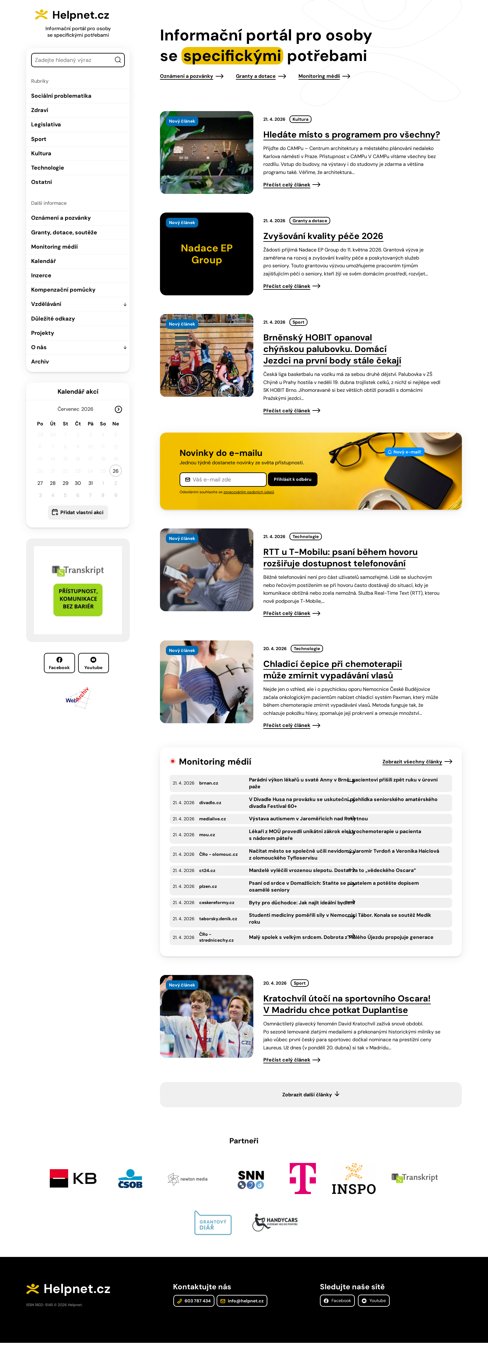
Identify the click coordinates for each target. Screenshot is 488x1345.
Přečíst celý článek (286, 184)
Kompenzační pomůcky (63, 289)
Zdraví (39, 110)
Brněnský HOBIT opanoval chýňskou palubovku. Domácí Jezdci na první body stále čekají (332, 349)
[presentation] (206, 152)
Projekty (42, 333)
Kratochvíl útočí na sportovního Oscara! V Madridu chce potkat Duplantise (347, 1004)
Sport (38, 139)
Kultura (41, 153)
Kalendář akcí (78, 391)
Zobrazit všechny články (412, 761)
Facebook (59, 663)
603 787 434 (193, 1302)
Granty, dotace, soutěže (64, 232)
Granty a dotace (256, 76)
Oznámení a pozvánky (61, 218)
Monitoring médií (54, 247)
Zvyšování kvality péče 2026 (323, 236)
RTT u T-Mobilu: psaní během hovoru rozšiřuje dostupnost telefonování (340, 557)
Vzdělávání (46, 304)
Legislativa (46, 124)
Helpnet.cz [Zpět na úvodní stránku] (85, 14)
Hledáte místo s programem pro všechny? (351, 134)
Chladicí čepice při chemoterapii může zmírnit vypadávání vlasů (332, 669)
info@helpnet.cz (241, 1302)
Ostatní (41, 182)
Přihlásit (293, 479)
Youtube (93, 663)
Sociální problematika (61, 96)
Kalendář (43, 261)
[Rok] (89, 409)
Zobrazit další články (307, 1094)
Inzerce (41, 275)
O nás (39, 347)
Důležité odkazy (53, 318)
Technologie (47, 167)
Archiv (40, 361)
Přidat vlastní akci (81, 512)
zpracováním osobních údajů (248, 492)
